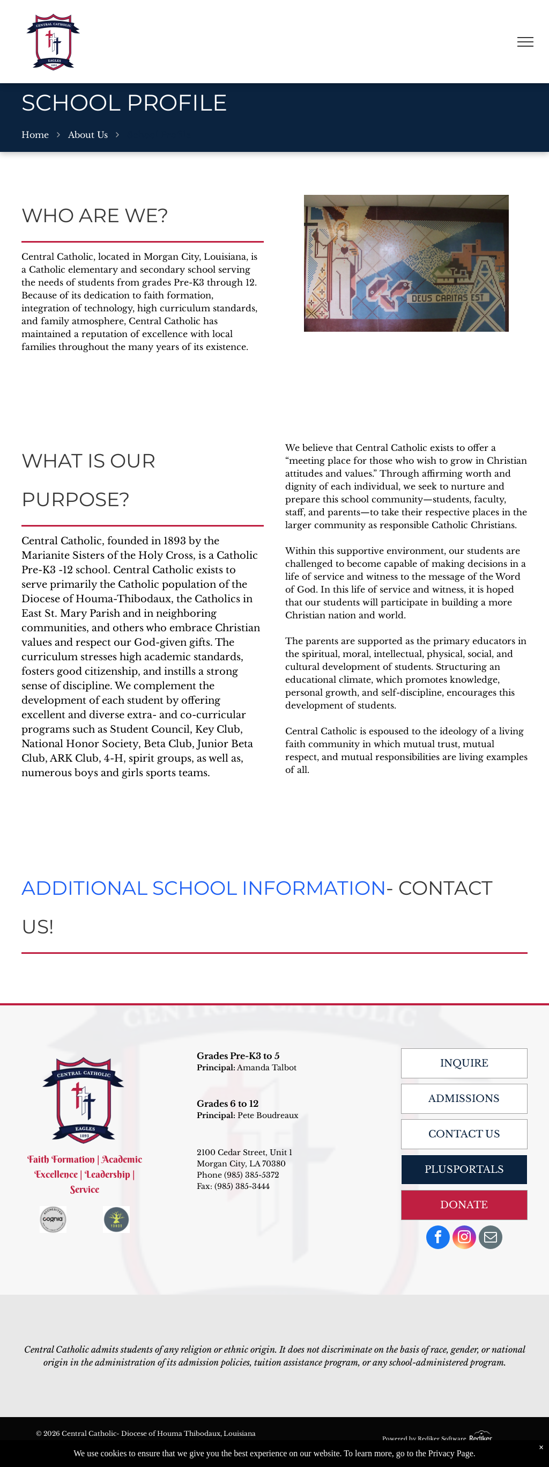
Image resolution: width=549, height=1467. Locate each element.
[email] (490, 1238)
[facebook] (438, 1238)
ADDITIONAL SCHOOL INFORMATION (203, 888)
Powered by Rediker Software (424, 1438)
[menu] (525, 42)
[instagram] (464, 1238)
